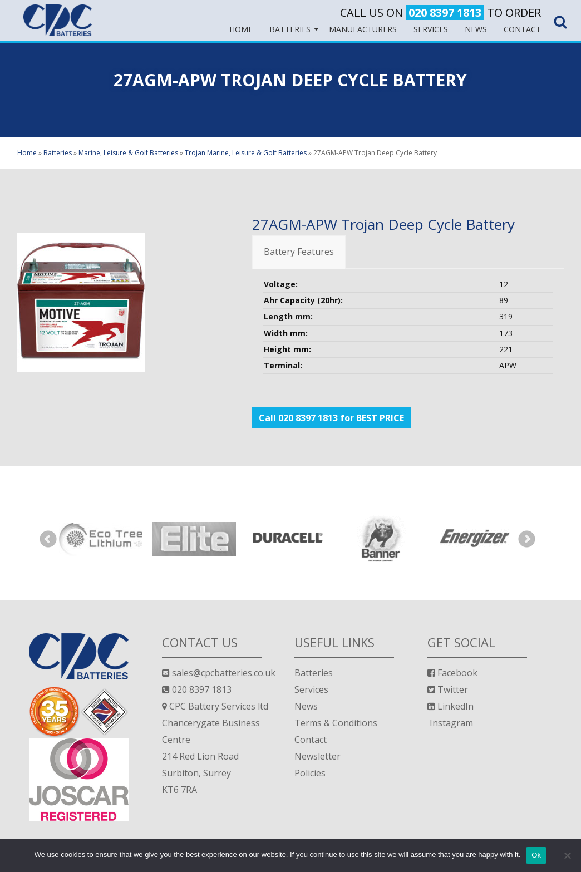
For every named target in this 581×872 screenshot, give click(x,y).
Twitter (447, 689)
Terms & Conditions (335, 723)
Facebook (452, 673)
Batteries (57, 152)
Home (27, 152)
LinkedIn (450, 706)
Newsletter (317, 756)
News (306, 706)
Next (527, 539)
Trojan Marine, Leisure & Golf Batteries (246, 152)
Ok (536, 855)
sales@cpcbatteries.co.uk (218, 673)
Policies (310, 773)
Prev (48, 539)
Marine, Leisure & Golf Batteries (128, 152)
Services (311, 689)
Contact (310, 739)
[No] (567, 855)
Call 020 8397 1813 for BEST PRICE (331, 418)
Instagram (450, 723)
